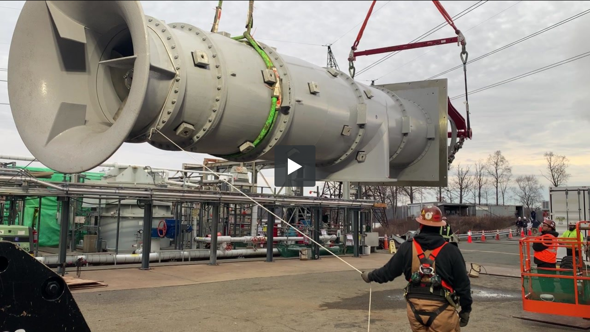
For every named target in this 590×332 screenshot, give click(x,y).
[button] (295, 166)
